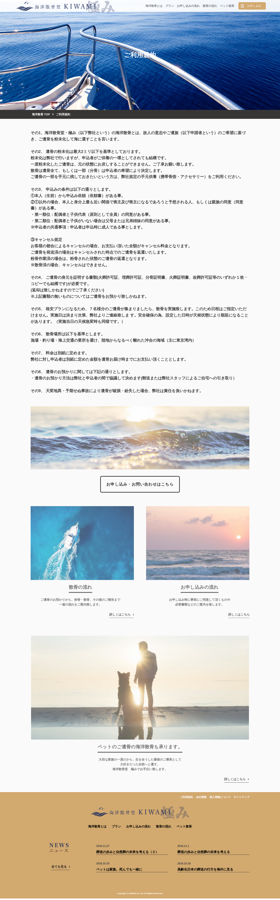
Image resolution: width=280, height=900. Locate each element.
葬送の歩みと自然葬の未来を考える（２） (127, 853)
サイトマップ (241, 798)
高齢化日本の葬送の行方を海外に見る (205, 871)
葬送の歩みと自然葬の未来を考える (203, 853)
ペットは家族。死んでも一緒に (119, 871)
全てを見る (59, 868)
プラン (169, 5)
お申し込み (254, 5)
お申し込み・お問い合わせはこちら (139, 487)
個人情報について (220, 798)
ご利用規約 (186, 798)
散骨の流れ (210, 5)
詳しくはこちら (113, 616)
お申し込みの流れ (188, 5)
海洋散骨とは (154, 5)
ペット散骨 (227, 5)
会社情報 (201, 798)
